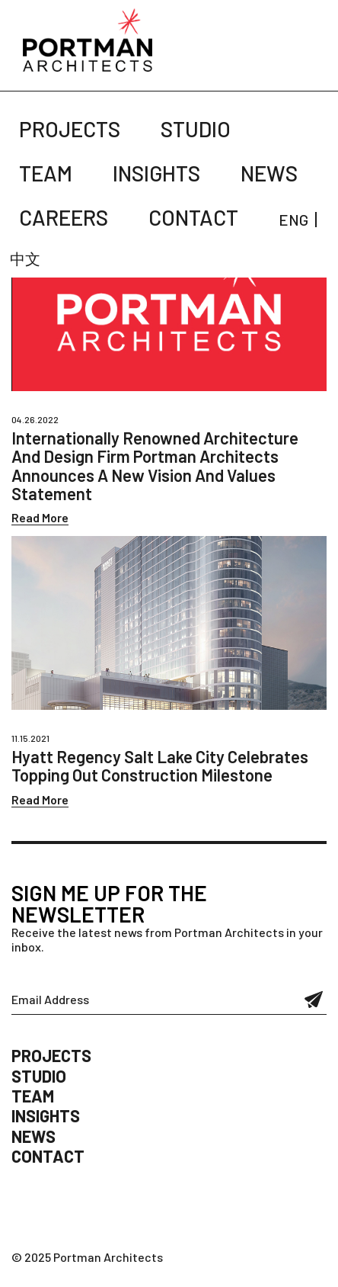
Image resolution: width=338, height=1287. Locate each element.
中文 (25, 258)
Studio (196, 129)
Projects (69, 129)
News (269, 173)
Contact (193, 217)
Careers (63, 217)
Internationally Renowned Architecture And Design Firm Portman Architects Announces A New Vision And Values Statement (154, 465)
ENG (293, 219)
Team (45, 173)
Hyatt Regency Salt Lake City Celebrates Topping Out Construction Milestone (159, 765)
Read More (40, 517)
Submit (314, 999)
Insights (156, 173)
